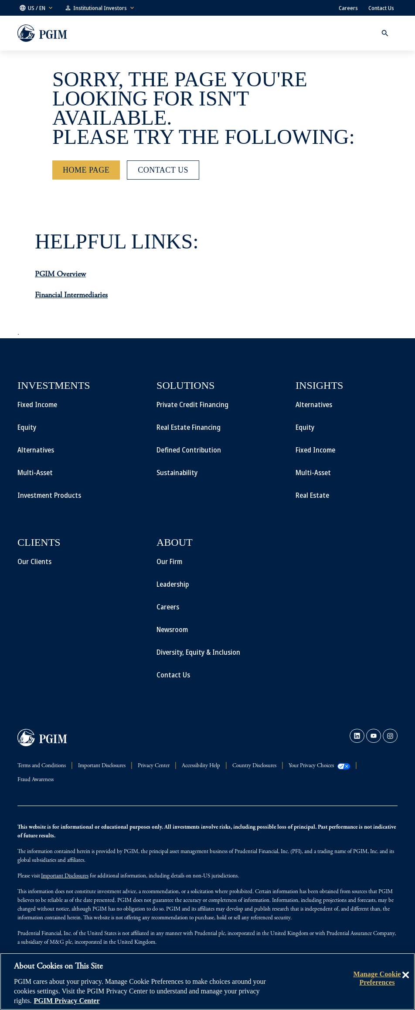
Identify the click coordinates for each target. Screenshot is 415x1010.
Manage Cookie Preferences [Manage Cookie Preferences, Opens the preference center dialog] (377, 978)
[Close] (405, 981)
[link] (357, 736)
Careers (348, 8)
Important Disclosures (64, 876)
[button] (36, 8)
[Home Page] (86, 170)
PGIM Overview (60, 275)
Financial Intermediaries (71, 295)
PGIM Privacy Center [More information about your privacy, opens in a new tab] (66, 1000)
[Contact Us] (163, 170)
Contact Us (381, 8)
